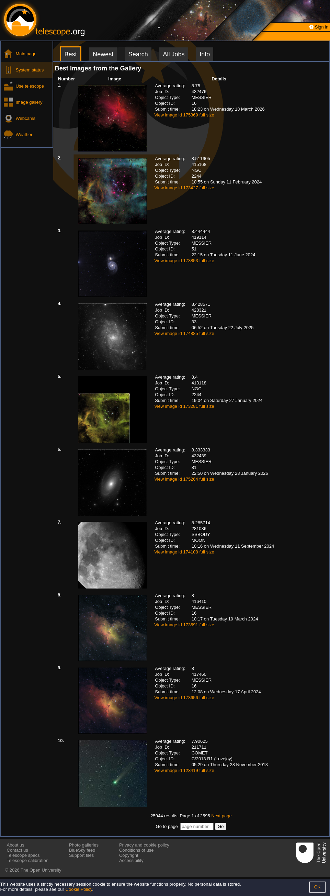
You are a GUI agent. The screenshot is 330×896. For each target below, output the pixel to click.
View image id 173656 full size (184, 697)
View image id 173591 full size (184, 624)
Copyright (128, 855)
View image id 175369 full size (184, 114)
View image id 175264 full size (184, 479)
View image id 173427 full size (184, 187)
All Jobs (173, 54)
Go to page (167, 826)
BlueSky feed (82, 850)
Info (205, 54)
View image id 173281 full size (184, 406)
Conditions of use (136, 850)
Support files (81, 855)
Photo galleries (84, 845)
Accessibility (131, 860)
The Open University (41, 870)
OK (317, 886)
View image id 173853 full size (184, 260)
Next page (221, 815)
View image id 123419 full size (184, 770)
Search (138, 54)
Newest (103, 54)
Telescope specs (23, 855)
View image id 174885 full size (184, 333)
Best (71, 54)
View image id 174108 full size (184, 552)
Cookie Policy (79, 889)
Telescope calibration (27, 860)
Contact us (17, 850)
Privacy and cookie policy (144, 845)
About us (15, 845)
